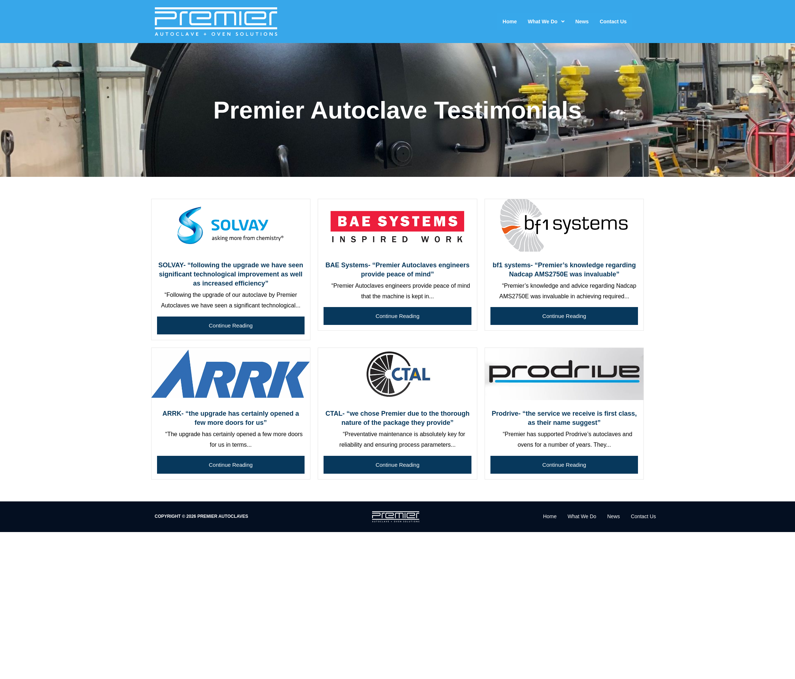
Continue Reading (231, 325)
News (582, 21)
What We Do (546, 21)
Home (509, 21)
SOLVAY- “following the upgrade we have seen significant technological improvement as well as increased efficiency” (230, 274)
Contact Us (613, 21)
